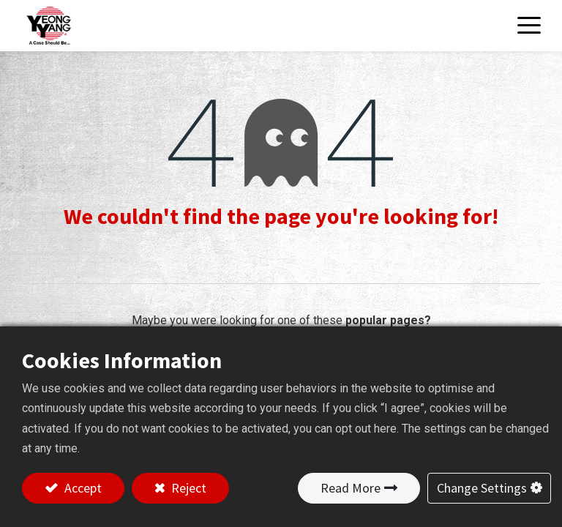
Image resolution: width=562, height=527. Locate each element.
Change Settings (482, 487)
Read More (351, 487)
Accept (81, 487)
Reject (187, 487)
